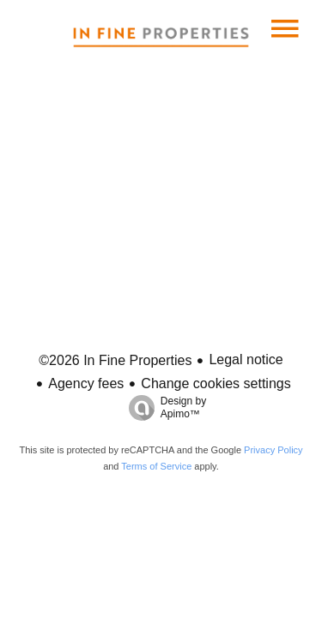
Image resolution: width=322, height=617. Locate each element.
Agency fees (86, 383)
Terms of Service (156, 466)
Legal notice (246, 359)
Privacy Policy (273, 450)
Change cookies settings (215, 383)
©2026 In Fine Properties (115, 360)
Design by (163, 408)
